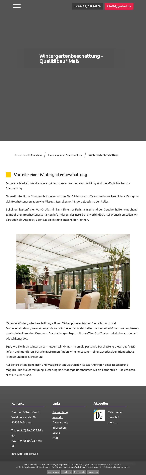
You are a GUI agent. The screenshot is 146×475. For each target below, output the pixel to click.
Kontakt (57, 417)
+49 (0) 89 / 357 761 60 (87, 6)
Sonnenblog (60, 412)
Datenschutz (79, 472)
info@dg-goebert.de (119, 6)
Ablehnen (66, 472)
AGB (55, 437)
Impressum (93, 472)
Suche (56, 432)
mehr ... (112, 422)
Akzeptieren (53, 472)
